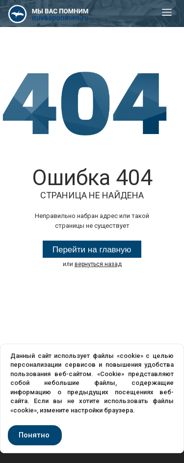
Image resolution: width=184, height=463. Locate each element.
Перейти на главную (92, 249)
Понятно (34, 435)
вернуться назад (98, 264)
